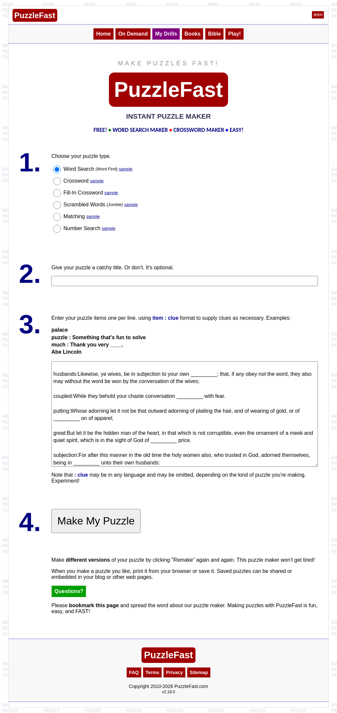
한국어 (318, 14)
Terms (152, 672)
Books (193, 34)
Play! (234, 34)
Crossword (84, 181)
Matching (82, 216)
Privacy (174, 672)
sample (125, 168)
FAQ (134, 672)
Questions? (68, 591)
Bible (214, 34)
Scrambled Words (101, 204)
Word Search (98, 169)
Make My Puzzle (96, 521)
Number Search (90, 228)
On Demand (133, 34)
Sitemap (199, 672)
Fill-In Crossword (91, 192)
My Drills (166, 34)
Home (103, 34)
